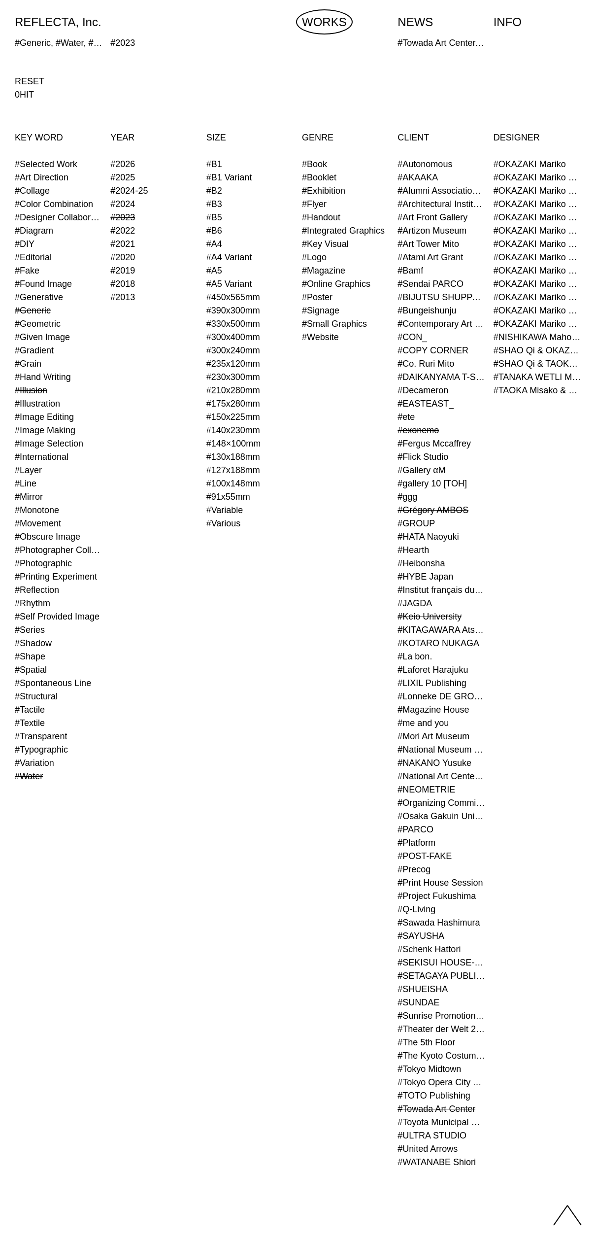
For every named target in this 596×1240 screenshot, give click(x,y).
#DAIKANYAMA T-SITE (441, 377)
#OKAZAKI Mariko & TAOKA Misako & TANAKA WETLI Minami (537, 310)
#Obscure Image (47, 537)
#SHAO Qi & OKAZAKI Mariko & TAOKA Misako (537, 350)
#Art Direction (41, 177)
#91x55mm (228, 497)
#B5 (214, 217)
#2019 (122, 271)
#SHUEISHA (422, 989)
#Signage (320, 310)
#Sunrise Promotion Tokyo (441, 1016)
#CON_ (412, 337)
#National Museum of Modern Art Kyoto (441, 750)
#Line (25, 483)
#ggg (407, 497)
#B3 (214, 204)
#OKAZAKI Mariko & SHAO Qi (537, 204)
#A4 (214, 244)
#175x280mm (233, 404)
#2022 (122, 231)
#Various (223, 523)
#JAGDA (414, 603)
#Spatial (31, 670)
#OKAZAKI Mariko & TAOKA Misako (537, 217)
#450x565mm (233, 297)
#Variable (224, 510)
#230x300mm (233, 377)
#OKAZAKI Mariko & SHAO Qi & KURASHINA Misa (537, 257)
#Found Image (43, 284)
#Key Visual (325, 244)
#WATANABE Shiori (436, 1162)
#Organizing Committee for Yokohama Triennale (441, 803)
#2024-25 (129, 191)
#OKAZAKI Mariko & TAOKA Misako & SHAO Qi (537, 284)
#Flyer (314, 204)
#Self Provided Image (57, 616)
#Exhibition (323, 191)
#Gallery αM (421, 470)
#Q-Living (416, 909)
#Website (320, 337)
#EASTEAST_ (425, 404)
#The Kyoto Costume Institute (441, 1056)
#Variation (34, 763)
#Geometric (38, 324)
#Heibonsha (421, 563)
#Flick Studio (422, 457)
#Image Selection (49, 443)
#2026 (122, 164)
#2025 (122, 177)
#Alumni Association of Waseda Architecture (441, 191)
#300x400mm (233, 337)
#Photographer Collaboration (58, 550)
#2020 (122, 257)
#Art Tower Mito (428, 244)
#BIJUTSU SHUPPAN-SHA (441, 297)
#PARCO (415, 829)
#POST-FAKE (424, 856)
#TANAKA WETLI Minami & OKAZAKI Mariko (537, 377)
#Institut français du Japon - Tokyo (441, 590)
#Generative (39, 297)
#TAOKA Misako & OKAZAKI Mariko (537, 390)
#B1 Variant (229, 177)
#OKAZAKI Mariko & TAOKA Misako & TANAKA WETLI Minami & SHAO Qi (537, 324)
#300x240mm (233, 350)
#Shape (30, 656)
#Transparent (41, 736)
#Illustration (37, 404)
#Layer (28, 470)
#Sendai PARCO (430, 284)
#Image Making (45, 430)
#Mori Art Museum (433, 736)
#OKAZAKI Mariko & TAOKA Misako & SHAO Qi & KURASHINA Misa (537, 297)
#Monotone (37, 510)
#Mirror (29, 497)
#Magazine (323, 271)
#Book (314, 164)
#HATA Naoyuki (428, 537)
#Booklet (319, 177)
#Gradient (34, 350)
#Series (30, 630)
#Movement (38, 523)
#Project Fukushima (436, 896)
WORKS (324, 22)
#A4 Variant (229, 257)
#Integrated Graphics (343, 231)
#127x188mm (233, 470)
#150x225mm (233, 417)
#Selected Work (46, 164)
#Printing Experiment (56, 577)
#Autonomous (424, 164)
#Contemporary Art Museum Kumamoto (441, 324)
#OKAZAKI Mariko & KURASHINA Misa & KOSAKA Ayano (537, 244)
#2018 (122, 284)
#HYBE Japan (425, 577)
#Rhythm (32, 603)
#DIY (24, 244)
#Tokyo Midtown (429, 1069)
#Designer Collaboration (58, 217)
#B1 (214, 164)
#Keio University (429, 616)
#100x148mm (233, 483)
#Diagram (34, 231)
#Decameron (422, 390)
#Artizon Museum (431, 231)
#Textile (30, 723)
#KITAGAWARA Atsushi (441, 630)
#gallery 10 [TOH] (432, 483)
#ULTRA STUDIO (431, 1135)
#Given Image (42, 337)
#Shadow (33, 643)
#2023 (122, 217)
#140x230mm (233, 430)
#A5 (214, 271)
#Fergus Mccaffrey (434, 443)
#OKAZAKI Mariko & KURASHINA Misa (537, 191)
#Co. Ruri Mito (425, 364)
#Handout (321, 217)
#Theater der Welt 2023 (441, 1029)
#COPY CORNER (432, 350)
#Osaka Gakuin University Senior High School (441, 816)
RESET (29, 81)
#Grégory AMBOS (432, 510)
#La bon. (414, 656)
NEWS (415, 22)
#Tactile (30, 710)
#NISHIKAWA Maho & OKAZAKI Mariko (537, 337)
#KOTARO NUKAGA (438, 643)
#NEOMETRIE (426, 789)
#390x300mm (233, 310)
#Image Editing (44, 417)
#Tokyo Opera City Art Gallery (441, 1082)
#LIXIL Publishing (431, 683)
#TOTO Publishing (433, 1096)
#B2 (214, 191)
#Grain (28, 364)
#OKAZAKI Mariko (530, 164)
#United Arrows (427, 1149)
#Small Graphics (334, 324)
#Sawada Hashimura (438, 923)
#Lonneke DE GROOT (441, 696)
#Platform (416, 843)
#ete (406, 417)
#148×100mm (233, 443)
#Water (29, 776)
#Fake (27, 271)
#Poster (317, 297)
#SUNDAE (418, 1002)
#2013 (122, 297)
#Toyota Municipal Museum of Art (441, 1122)
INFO (508, 22)
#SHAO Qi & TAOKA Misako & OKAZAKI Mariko (537, 364)
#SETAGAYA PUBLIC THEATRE (441, 976)
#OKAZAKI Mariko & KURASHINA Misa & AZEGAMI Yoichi (537, 231)
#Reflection (37, 590)
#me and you (423, 723)
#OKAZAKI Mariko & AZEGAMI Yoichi (537, 177)
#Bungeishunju (426, 310)
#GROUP (416, 523)
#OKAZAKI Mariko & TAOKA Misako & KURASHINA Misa (537, 271)
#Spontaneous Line (53, 683)
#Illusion (31, 390)
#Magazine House (433, 710)
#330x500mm (233, 324)
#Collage (32, 191)
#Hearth (413, 550)
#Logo (314, 257)
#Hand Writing (43, 377)
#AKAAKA (417, 177)
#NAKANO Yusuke (434, 763)
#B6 (214, 231)
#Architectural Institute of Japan (441, 204)
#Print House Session (440, 883)
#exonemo (418, 430)
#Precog (413, 869)
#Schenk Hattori (429, 949)
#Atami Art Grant (430, 257)
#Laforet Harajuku (432, 670)
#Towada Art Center (436, 1109)
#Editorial (33, 257)
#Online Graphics (336, 284)
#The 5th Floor (426, 1042)
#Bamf (410, 271)
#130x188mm (233, 457)
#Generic (33, 310)
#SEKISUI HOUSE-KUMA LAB (441, 962)
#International (41, 457)
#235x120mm (233, 364)
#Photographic (43, 563)
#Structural (36, 696)
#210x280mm (233, 390)
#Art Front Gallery (432, 217)
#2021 (122, 244)
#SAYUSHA (420, 936)
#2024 (122, 204)
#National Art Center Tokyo (441, 776)
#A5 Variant (229, 284)
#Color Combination (54, 204)
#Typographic (41, 750)
